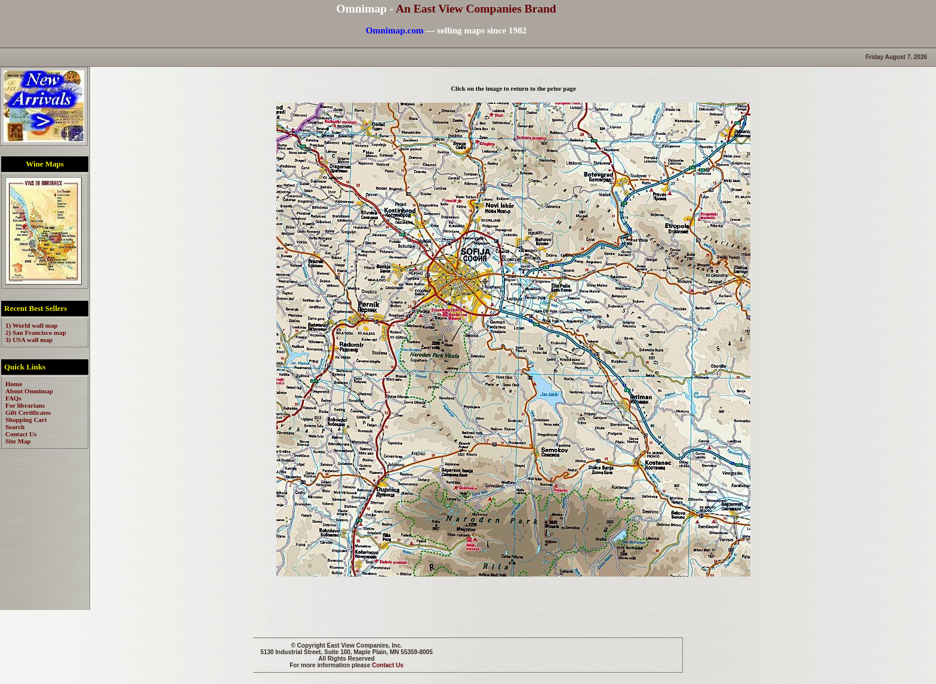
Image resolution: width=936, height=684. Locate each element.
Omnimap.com (395, 30)
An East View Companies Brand (476, 8)
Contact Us (388, 665)
